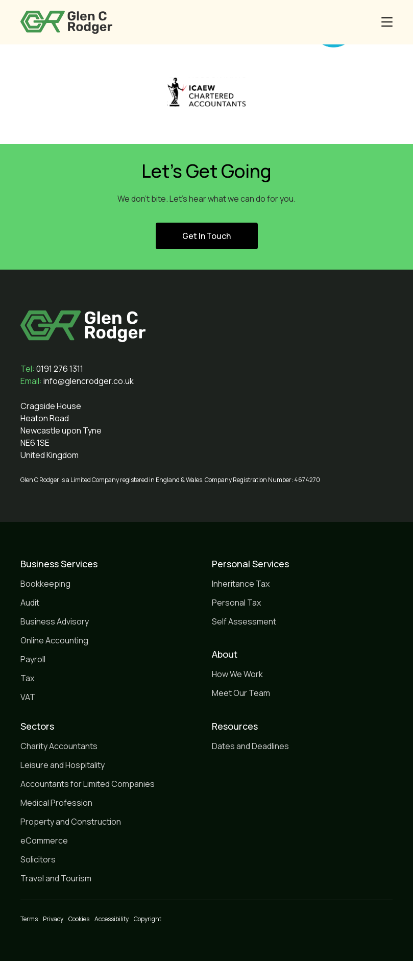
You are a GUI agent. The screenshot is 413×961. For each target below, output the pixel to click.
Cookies (78, 919)
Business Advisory (54, 621)
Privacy (53, 919)
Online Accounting (54, 640)
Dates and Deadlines (250, 746)
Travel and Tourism (55, 878)
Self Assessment (244, 621)
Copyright (147, 919)
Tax (27, 678)
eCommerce (44, 840)
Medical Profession (56, 802)
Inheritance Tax (241, 583)
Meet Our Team (241, 693)
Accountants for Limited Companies (87, 783)
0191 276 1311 (51, 368)
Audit (29, 602)
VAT (27, 697)
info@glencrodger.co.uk (77, 381)
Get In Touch (206, 236)
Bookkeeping (45, 583)
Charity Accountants (59, 746)
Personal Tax (236, 602)
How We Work (237, 674)
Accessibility (111, 919)
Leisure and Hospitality (62, 765)
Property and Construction (70, 821)
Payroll (32, 659)
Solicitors (38, 859)
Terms (29, 919)
